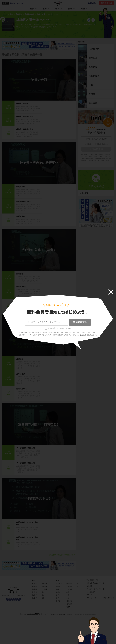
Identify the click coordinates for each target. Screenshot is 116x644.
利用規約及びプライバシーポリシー (62, 332)
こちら (82, 335)
